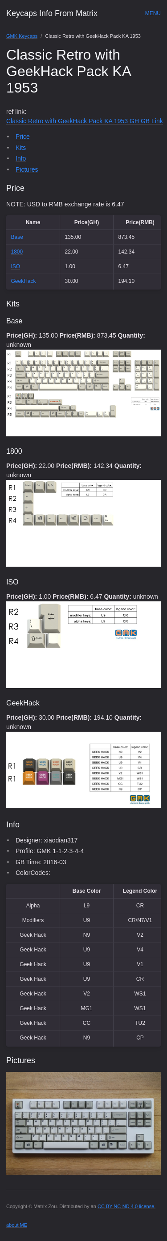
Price (23, 136)
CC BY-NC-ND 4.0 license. (126, 1206)
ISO (15, 266)
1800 (17, 252)
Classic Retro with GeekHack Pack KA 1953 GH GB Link (84, 121)
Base (17, 237)
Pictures (27, 169)
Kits (21, 147)
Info (21, 158)
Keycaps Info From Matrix (52, 13)
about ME (16, 1225)
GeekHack (23, 281)
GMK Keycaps (21, 36)
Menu (153, 13)
